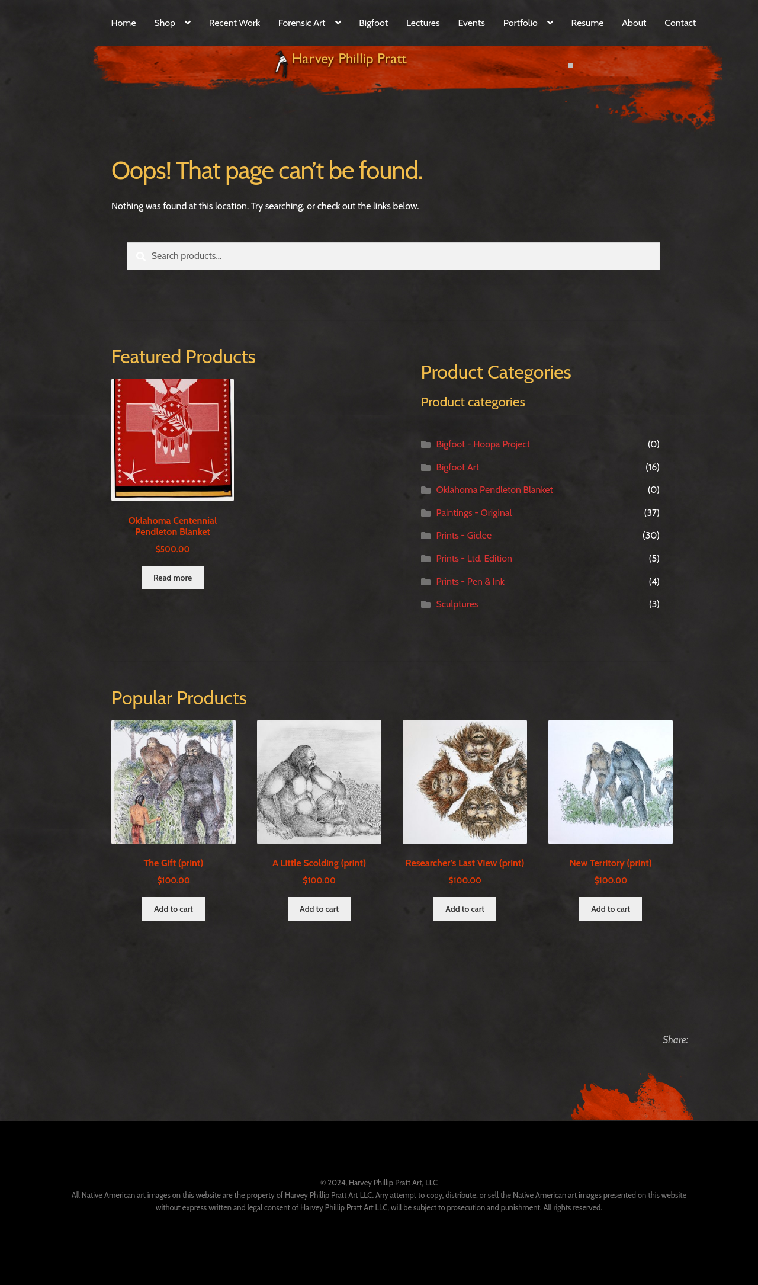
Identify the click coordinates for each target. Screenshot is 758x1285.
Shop (164, 22)
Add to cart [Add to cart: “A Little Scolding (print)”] (319, 908)
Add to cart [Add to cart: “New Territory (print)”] (610, 908)
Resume (587, 22)
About (634, 22)
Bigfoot (373, 22)
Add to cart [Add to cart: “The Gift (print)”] (173, 908)
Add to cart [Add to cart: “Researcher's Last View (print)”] (464, 908)
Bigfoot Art (457, 467)
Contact (680, 22)
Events (471, 22)
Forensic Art (302, 22)
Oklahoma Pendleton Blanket (494, 489)
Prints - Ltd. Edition (474, 558)
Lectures (423, 22)
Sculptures (457, 604)
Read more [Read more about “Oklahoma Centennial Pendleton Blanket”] (172, 577)
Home (123, 22)
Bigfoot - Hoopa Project (483, 444)
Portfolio (520, 22)
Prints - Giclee (464, 535)
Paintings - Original (474, 512)
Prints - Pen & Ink (470, 581)
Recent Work (234, 22)
